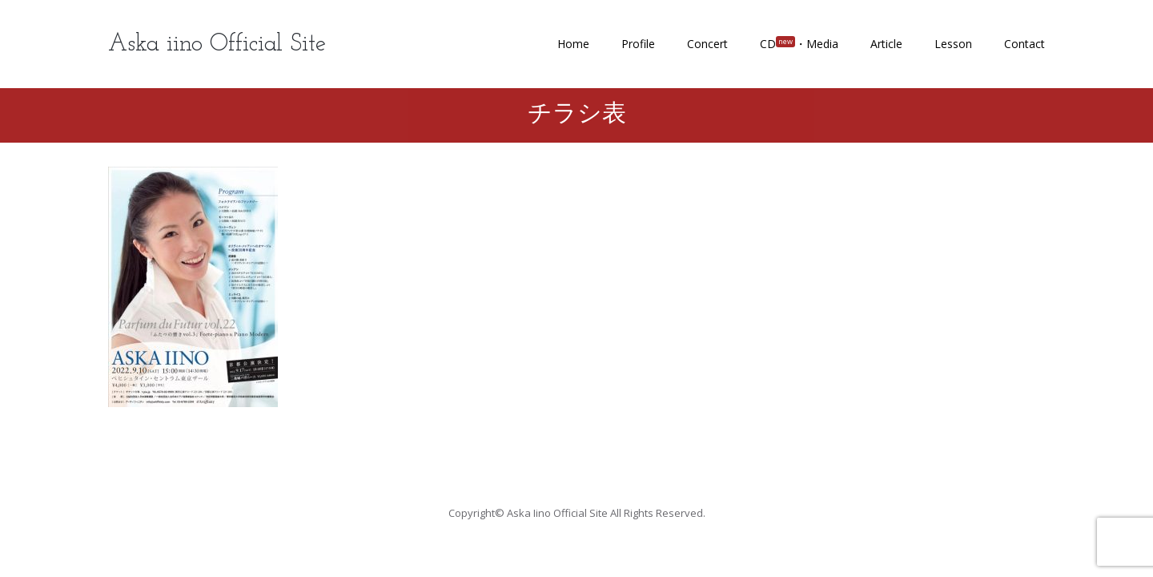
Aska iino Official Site (217, 44)
